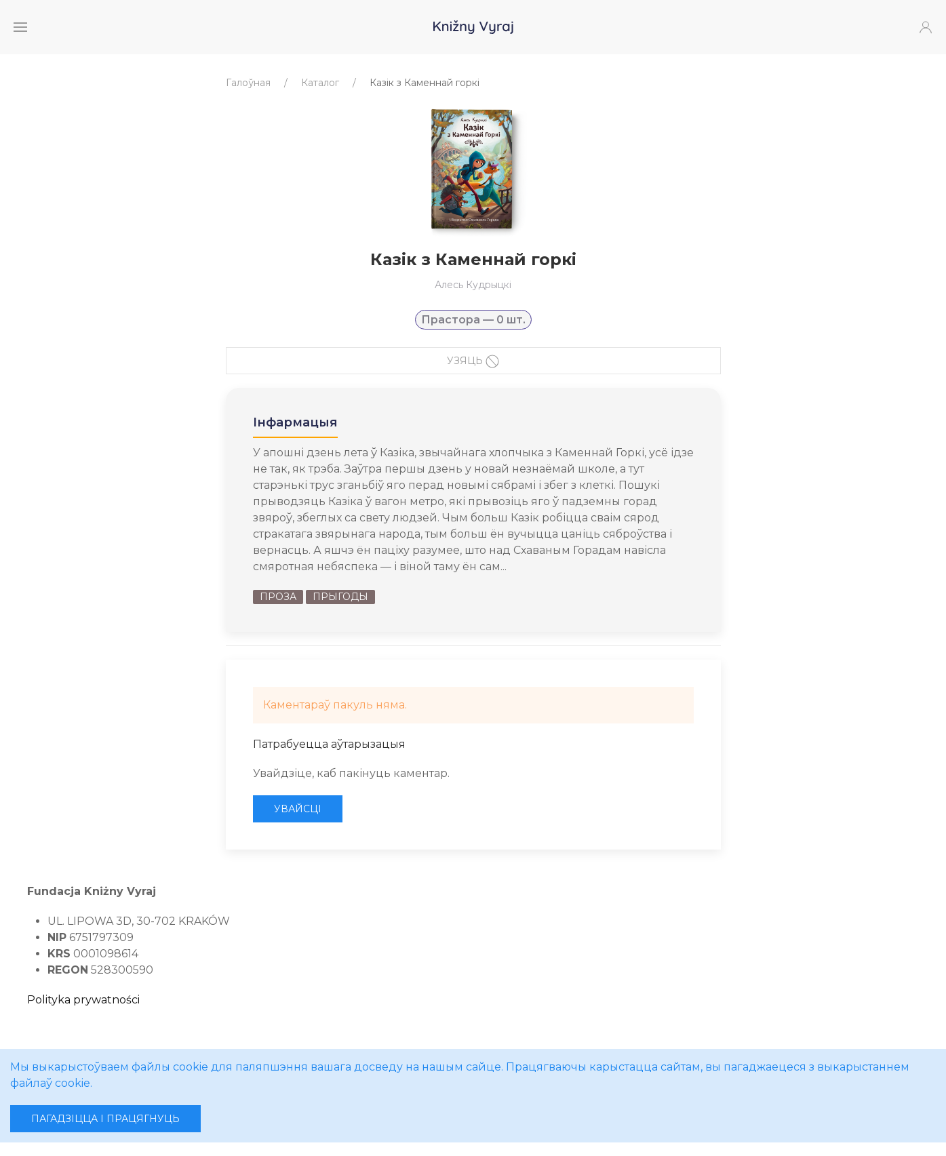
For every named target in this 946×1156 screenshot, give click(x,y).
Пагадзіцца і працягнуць (105, 1119)
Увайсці (297, 809)
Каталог (320, 83)
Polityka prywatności (83, 999)
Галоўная (248, 83)
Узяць (473, 361)
